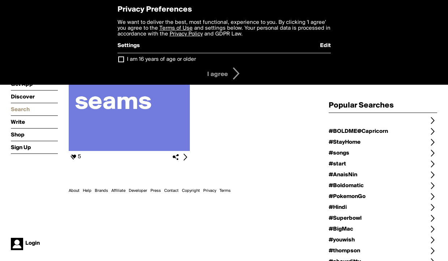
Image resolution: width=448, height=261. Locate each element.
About (74, 191)
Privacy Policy (186, 34)
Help (87, 191)
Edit (325, 46)
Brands (101, 191)
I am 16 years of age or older (161, 59)
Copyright (191, 191)
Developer (138, 191)
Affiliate (118, 191)
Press (155, 191)
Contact (171, 191)
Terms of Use (176, 28)
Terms (225, 191)
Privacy (209, 191)
